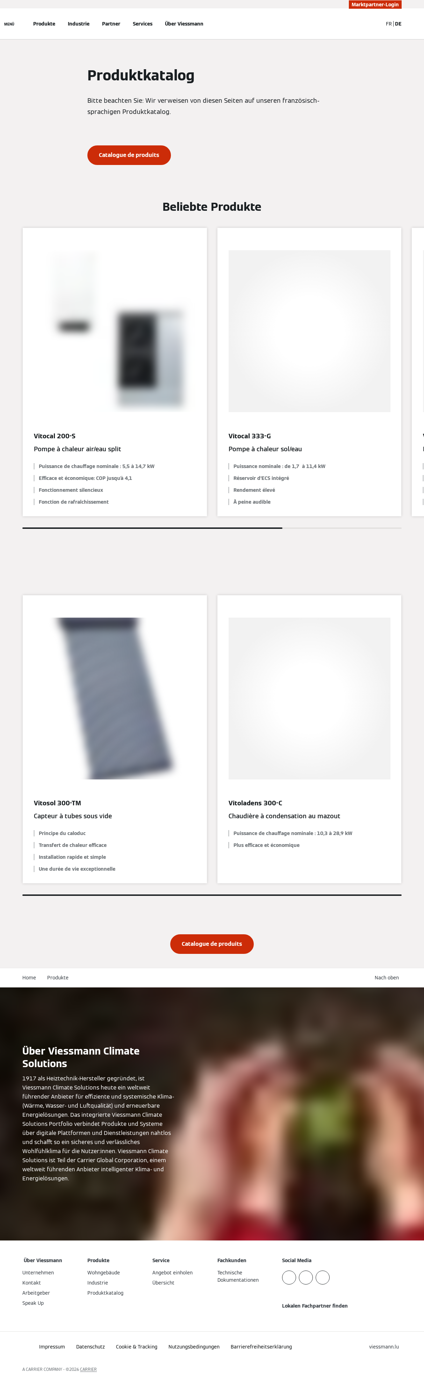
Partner (111, 24)
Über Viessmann (184, 24)
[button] (388, 977)
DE (398, 24)
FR (389, 24)
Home (29, 977)
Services (142, 24)
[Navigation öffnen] (9, 24)
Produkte (44, 24)
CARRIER (88, 1369)
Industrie (78, 24)
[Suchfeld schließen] (374, 24)
